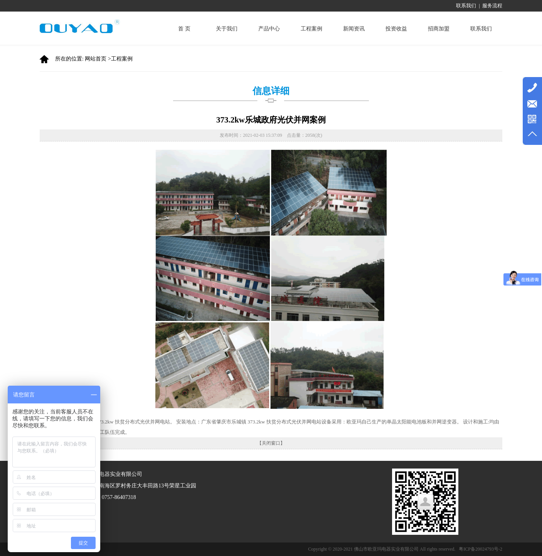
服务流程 (492, 5)
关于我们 (226, 29)
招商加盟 (438, 29)
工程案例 (311, 29)
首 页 (184, 29)
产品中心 (269, 29)
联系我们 (466, 5)
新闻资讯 (354, 29)
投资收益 (396, 29)
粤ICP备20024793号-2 (480, 549)
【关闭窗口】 (271, 443)
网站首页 (95, 59)
